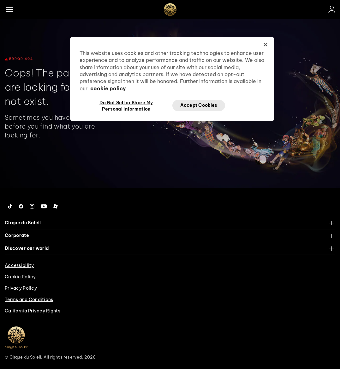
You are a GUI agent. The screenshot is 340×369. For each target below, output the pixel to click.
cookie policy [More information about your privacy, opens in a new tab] (108, 88)
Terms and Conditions (29, 299)
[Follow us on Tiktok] (10, 206)
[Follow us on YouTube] (44, 206)
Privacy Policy (21, 288)
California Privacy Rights (32, 311)
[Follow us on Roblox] (55, 206)
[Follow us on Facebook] (21, 206)
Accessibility (19, 265)
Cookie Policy (20, 277)
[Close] (265, 44)
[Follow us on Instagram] (32, 206)
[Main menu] (9, 9)
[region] (172, 79)
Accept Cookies (199, 105)
